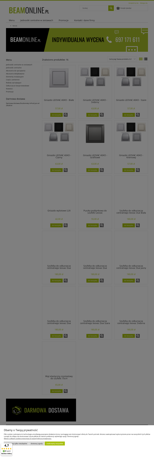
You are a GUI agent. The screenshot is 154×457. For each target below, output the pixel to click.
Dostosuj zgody (37, 443)
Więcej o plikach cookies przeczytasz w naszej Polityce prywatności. (27, 438)
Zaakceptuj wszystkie (54, 443)
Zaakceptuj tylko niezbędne (16, 443)
